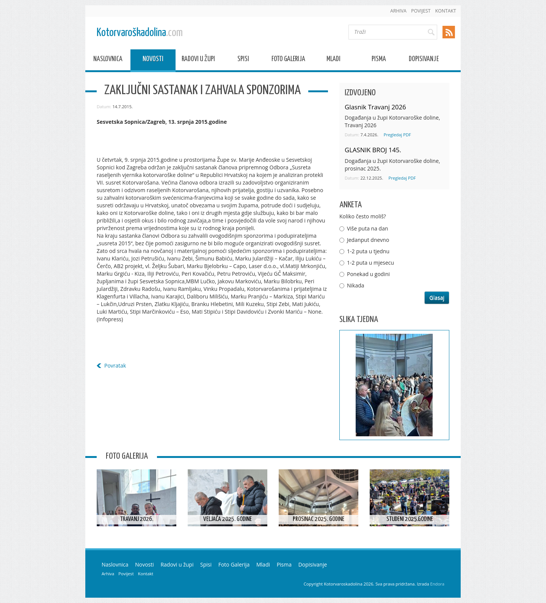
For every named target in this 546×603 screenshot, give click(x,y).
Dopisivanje (424, 60)
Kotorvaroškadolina (140, 32)
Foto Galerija (288, 60)
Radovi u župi (198, 60)
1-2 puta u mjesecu (370, 262)
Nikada (355, 285)
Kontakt (445, 11)
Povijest (420, 11)
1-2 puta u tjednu (368, 251)
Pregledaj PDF (397, 134)
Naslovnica (107, 60)
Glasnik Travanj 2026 (375, 107)
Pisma (379, 60)
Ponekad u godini (368, 274)
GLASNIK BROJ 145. (373, 149)
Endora (437, 584)
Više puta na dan (367, 228)
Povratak (115, 365)
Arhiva (398, 11)
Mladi (333, 60)
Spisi (243, 60)
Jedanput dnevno (368, 239)
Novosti (153, 60)
